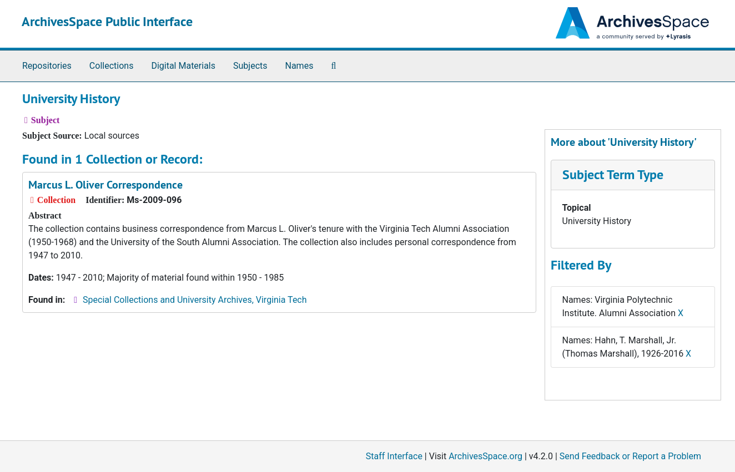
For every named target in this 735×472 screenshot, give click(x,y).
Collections (111, 65)
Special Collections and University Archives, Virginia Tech (194, 300)
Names (299, 65)
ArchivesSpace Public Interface (107, 21)
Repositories (47, 65)
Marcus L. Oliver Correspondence (105, 184)
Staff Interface (394, 456)
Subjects (250, 65)
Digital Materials (183, 65)
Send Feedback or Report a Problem (630, 456)
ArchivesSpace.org (485, 456)
